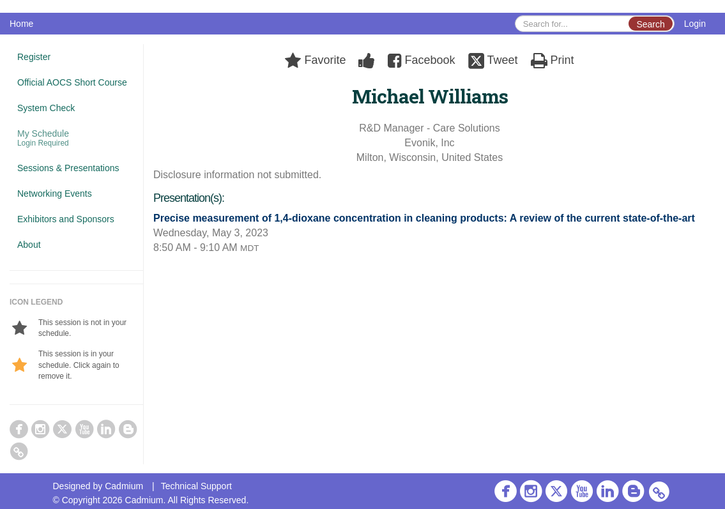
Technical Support (196, 486)
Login (695, 24)
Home (21, 24)
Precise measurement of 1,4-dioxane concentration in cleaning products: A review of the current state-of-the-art (424, 218)
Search (650, 24)
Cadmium (124, 486)
